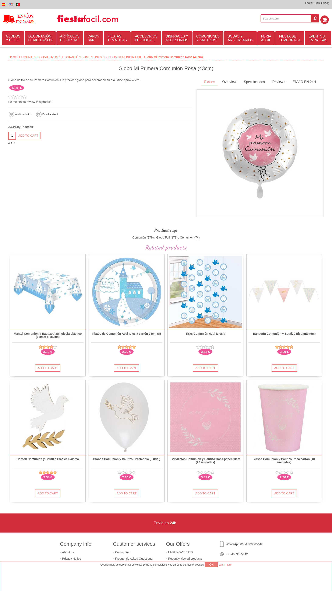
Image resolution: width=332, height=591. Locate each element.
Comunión (139, 237)
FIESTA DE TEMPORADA (289, 37)
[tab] (209, 82)
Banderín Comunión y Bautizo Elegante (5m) (284, 333)
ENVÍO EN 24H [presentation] (304, 81)
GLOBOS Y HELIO (13, 37)
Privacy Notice (71, 558)
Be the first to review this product (29, 101)
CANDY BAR (93, 37)
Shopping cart (326, 18)
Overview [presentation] (229, 81)
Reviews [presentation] (278, 81)
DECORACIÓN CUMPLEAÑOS (40, 37)
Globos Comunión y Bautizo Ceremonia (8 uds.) (126, 458)
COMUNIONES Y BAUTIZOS (208, 37)
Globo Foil (163, 237)
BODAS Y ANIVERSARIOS (240, 37)
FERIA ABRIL (266, 37)
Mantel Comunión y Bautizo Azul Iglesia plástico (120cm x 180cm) (48, 335)
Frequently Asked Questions (133, 558)
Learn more (225, 564)
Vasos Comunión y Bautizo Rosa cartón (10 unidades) (284, 460)
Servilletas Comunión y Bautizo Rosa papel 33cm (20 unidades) (205, 460)
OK (211, 564)
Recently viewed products (185, 558)
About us (68, 551)
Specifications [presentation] (254, 81)
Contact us (122, 551)
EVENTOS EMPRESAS (317, 37)
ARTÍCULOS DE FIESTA (70, 37)
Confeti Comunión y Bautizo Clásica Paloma (48, 458)
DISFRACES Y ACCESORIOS (177, 37)
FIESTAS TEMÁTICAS (117, 37)
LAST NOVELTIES (180, 551)
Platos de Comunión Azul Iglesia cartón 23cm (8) (126, 333)
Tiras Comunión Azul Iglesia (205, 333)
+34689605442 (238, 553)
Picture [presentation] (209, 81)
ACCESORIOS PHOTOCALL (146, 37)
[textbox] (287, 18)
